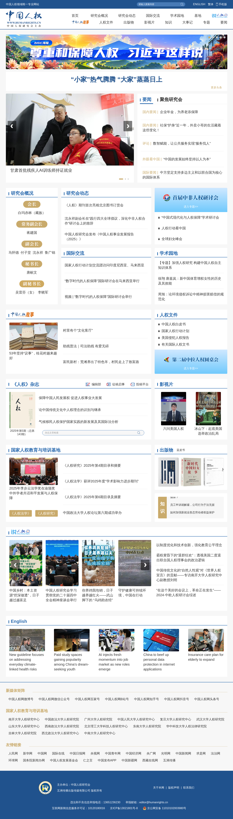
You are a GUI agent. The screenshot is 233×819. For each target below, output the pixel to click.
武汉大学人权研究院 (210, 719)
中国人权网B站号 (117, 699)
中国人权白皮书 (174, 324)
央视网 (95, 753)
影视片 (149, 22)
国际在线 (58, 753)
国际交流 (153, 15)
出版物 (129, 22)
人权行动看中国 (174, 228)
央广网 (151, 753)
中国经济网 (133, 753)
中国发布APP (107, 760)
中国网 (42, 753)
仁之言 (88, 760)
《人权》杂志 (25, 384)
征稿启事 (118, 384)
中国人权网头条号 (206, 699)
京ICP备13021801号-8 (124, 808)
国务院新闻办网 (34, 760)
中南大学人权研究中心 (99, 733)
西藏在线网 (150, 760)
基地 (197, 15)
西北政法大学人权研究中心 (60, 733)
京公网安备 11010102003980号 (164, 808)
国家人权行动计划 (175, 331)
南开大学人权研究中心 (24, 719)
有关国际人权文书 (175, 344)
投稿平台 (142, 384)
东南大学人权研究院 (147, 726)
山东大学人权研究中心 (24, 726)
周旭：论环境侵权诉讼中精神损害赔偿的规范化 (191, 296)
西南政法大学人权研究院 (62, 726)
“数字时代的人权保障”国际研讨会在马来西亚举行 (102, 281)
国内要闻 (149, 112)
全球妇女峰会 (172, 239)
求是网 (201, 753)
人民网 (13, 753)
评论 (146, 143)
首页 (75, 15)
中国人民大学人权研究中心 (136, 719)
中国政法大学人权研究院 (62, 719)
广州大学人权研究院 (98, 719)
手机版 (223, 4)
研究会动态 (127, 15)
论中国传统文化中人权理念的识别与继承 (70, 410)
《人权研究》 (46, 513)
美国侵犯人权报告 (175, 338)
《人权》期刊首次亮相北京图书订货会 (94, 205)
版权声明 (173, 787)
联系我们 (188, 787)
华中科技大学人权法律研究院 (186, 726)
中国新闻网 (183, 753)
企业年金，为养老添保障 (179, 112)
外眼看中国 (151, 159)
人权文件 (106, 22)
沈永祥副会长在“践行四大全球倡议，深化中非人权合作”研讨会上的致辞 (105, 221)
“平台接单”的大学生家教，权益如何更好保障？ (194, 496)
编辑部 (96, 384)
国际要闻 (149, 172)
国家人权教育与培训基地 (35, 450)
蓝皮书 (181, 450)
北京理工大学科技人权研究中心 (106, 726)
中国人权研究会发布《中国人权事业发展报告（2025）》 (99, 236)
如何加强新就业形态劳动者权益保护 (192, 514)
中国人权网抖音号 (176, 699)
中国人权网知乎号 (146, 699)
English (19, 621)
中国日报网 (77, 753)
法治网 (215, 753)
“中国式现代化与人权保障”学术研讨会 (190, 217)
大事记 (187, 22)
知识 (168, 22)
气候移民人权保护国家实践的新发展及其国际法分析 (78, 422)
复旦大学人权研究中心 (175, 719)
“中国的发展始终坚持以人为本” (187, 159)
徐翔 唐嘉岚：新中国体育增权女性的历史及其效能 (189, 281)
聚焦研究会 (171, 99)
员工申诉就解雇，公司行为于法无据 (192, 506)
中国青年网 (113, 753)
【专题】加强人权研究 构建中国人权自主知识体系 (189, 265)
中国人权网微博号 (20, 699)
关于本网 (159, 787)
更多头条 (216, 87)
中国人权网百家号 (87, 699)
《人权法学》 (20, 513)
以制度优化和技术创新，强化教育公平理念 (189, 545)
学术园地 (177, 15)
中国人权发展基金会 (64, 760)
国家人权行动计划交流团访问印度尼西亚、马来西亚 (104, 265)
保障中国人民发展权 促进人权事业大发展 (70, 398)
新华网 (27, 753)
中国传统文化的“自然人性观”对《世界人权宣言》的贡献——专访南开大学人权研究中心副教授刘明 (189, 575)
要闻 (223, 22)
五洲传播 (169, 760)
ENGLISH (199, 4)
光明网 (165, 753)
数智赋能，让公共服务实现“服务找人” (182, 143)
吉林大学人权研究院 (22, 733)
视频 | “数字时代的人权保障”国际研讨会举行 (98, 297)
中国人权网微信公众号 (54, 699)
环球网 (13, 760)
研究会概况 (99, 15)
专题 (206, 22)
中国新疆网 (129, 760)
